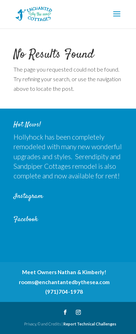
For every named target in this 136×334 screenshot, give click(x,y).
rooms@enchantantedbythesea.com (64, 282)
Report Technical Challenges (89, 324)
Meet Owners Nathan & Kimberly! (64, 272)
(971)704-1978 (64, 291)
